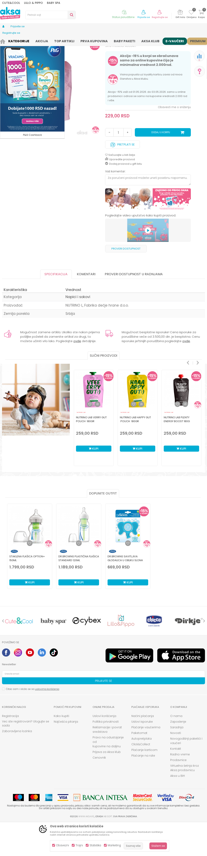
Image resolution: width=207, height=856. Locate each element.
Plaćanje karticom (144, 783)
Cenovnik (99, 791)
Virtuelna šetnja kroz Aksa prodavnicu (184, 801)
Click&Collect (140, 778)
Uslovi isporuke (142, 755)
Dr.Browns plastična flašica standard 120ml (78, 592)
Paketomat (139, 766)
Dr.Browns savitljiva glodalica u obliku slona (125, 592)
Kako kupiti (61, 749)
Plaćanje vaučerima (145, 761)
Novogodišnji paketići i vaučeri (186, 774)
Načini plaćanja (142, 749)
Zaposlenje (178, 755)
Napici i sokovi (68, 41)
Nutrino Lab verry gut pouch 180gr (91, 452)
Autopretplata (141, 772)
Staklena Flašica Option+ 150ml (27, 592)
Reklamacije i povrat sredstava (107, 763)
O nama (176, 749)
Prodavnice (178, 793)
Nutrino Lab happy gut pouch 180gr (135, 452)
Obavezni (62, 845)
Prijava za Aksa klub (107, 785)
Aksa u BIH (177, 809)
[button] (50, 15)
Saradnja (176, 761)
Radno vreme (180, 788)
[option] (148, 233)
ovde (77, 374)
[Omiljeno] (191, 13)
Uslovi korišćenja (104, 749)
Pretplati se (122, 177)
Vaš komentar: (115, 205)
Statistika (95, 845)
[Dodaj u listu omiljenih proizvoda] (30, 576)
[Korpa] (201, 14)
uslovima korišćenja (47, 722)
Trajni (79, 845)
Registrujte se (160, 17)
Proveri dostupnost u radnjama (134, 307)
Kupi (93, 482)
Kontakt (175, 782)
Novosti (175, 766)
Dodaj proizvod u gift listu (123, 197)
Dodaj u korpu (160, 165)
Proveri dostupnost (125, 282)
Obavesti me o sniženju (174, 140)
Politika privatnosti (106, 755)
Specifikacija (56, 307)
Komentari (86, 307)
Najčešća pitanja (66, 755)
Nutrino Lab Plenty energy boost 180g (177, 452)
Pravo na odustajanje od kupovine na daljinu (108, 775)
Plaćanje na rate (143, 789)
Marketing (114, 845)
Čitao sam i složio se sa (32, 722)
